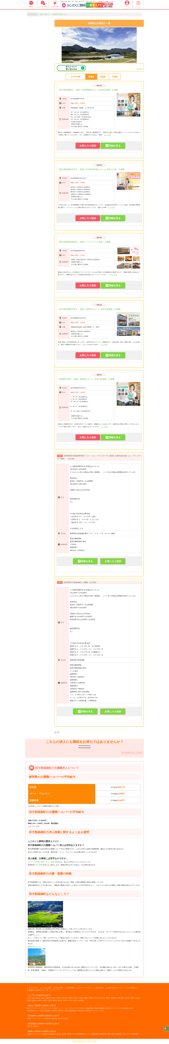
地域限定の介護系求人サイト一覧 (38, 990)
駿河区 (38, 998)
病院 (28, 1008)
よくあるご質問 (46, 987)
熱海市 (138, 998)
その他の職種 (134, 1034)
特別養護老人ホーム (33, 1010)
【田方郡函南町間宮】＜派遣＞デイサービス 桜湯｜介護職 (84, 242)
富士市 (96, 998)
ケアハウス (34, 1008)
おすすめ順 (75, 77)
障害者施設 (80, 1010)
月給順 (114, 77)
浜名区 (44, 1000)
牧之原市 (64, 998)
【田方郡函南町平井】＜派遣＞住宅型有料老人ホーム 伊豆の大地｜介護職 (91, 169)
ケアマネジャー (36, 1034)
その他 (101, 1010)
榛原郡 (70, 998)
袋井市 (65, 1000)
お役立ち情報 (59, 987)
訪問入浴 (60, 1010)
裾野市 (108, 998)
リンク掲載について (133, 987)
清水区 (43, 998)
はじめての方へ (33, 987)
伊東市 (132, 998)
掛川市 (70, 1000)
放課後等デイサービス (91, 1010)
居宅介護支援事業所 (70, 1010)
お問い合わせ (100, 987)
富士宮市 (102, 998)
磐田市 (60, 1000)
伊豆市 (127, 998)
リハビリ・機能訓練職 (91, 1034)
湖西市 (55, 1000)
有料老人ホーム (110, 1008)
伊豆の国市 (121, 998)
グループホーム (79, 1008)
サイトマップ (56, 990)
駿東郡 (91, 998)
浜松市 (34, 1000)
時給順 (103, 77)
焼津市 (59, 998)
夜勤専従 (36, 1026)
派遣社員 (99, 85)
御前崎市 (81, 1000)
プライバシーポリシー (85, 987)
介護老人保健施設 (45, 1010)
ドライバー (126, 1034)
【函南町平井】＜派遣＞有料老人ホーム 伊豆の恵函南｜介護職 (86, 379)
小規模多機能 (89, 1008)
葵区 (33, 998)
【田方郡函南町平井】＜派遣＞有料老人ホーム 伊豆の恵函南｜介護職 (89, 309)
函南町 (86, 998)
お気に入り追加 (88, 145)
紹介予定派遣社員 (63, 1018)
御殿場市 (113, 998)
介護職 (29, 1034)
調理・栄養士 (111, 1034)
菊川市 (75, 1000)
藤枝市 (48, 998)
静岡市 (29, 998)
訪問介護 (54, 1010)
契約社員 (47, 1018)
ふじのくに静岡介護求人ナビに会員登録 (42, 862)
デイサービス (42, 1008)
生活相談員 (52, 1034)
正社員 (29, 1018)
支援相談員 (102, 1034)
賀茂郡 (29, 1000)
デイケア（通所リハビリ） (55, 1008)
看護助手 (45, 1034)
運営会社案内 (71, 987)
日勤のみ (29, 1026)
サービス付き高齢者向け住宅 (124, 1008)
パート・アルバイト (38, 1018)
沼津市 (75, 998)
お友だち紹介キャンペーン (115, 987)
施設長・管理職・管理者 (64, 1034)
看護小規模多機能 (99, 1008)
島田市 (54, 998)
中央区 (39, 1000)
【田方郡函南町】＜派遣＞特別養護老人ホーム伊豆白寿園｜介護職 (88, 90)
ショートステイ (69, 1008)
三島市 (81, 998)
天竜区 (50, 1000)
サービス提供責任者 (78, 1034)
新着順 (91, 77)
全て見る (139, 69)
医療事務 (118, 1034)
